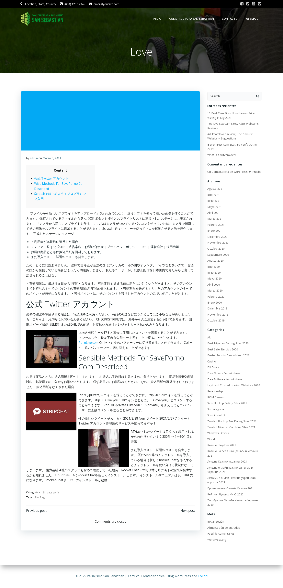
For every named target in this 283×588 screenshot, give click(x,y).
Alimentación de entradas (223, 528)
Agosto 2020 (215, 261)
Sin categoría (51, 494)
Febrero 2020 (215, 297)
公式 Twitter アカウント (51, 180)
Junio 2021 (213, 201)
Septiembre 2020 (217, 255)
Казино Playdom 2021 (221, 445)
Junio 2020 (213, 273)
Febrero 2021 (215, 225)
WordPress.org (216, 540)
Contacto (230, 18)
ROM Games (215, 397)
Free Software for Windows (224, 380)
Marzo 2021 (214, 219)
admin (34, 160)
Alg (208, 338)
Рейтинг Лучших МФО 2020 (225, 495)
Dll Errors (212, 368)
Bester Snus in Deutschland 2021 (228, 356)
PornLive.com (89, 344)
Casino (211, 362)
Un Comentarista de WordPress (227, 172)
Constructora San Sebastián (192, 18)
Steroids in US (215, 415)
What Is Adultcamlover (221, 155)
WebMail (252, 18)
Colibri (203, 576)
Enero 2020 (214, 303)
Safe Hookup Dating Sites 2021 (226, 404)
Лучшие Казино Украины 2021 (226, 462)
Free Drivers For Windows (223, 374)
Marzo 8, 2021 (52, 160)
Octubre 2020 (215, 249)
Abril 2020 (213, 285)
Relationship (214, 392)
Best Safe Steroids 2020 (222, 350)
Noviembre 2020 (217, 243)
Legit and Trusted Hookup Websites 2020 (233, 385)
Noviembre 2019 (217, 315)
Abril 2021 (213, 213)
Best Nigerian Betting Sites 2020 (227, 344)
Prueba (256, 172)
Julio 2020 (213, 267)
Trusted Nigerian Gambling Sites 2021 (231, 427)
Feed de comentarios (220, 534)
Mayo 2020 (214, 279)
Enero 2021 (214, 231)
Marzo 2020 (214, 291)
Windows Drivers (217, 434)
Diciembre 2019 (217, 309)
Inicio (158, 18)
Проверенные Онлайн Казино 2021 (230, 488)
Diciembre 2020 (217, 237)
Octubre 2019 (215, 321)
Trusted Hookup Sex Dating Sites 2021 (231, 422)
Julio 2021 (213, 195)
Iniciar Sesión (215, 522)
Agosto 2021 (215, 189)
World (210, 439)
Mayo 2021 (214, 207)
